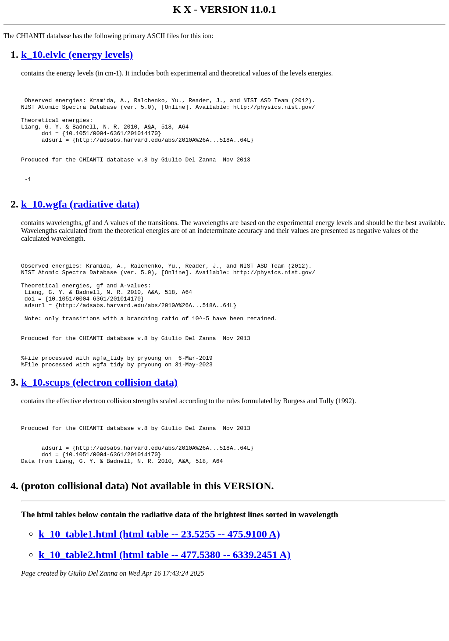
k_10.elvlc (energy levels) (77, 54)
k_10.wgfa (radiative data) (80, 225)
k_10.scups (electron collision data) (99, 427)
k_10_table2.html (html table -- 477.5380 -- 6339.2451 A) (165, 611)
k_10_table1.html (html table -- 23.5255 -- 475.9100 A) (159, 590)
